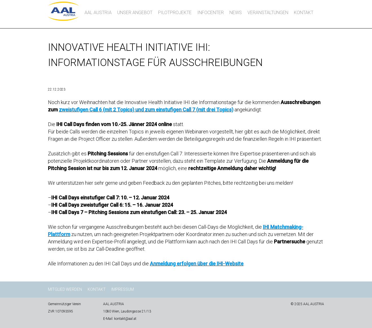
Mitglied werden (65, 289)
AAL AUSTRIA (98, 12)
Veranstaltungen (267, 12)
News (235, 12)
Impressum (122, 289)
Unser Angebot (134, 12)
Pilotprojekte (175, 12)
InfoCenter (210, 12)
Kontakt (303, 12)
